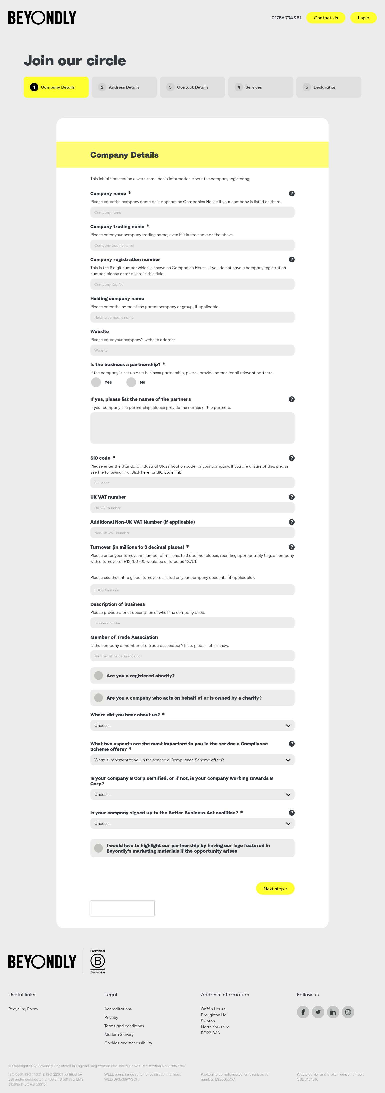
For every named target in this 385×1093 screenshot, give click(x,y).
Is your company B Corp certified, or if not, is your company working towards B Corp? (181, 780)
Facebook (303, 1012)
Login (363, 18)
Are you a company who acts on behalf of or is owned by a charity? (184, 698)
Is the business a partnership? (127, 364)
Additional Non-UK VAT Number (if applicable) (142, 522)
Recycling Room (23, 1008)
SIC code (102, 458)
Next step (275, 888)
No (135, 384)
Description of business (117, 604)
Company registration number (125, 259)
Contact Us (326, 18)
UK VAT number (108, 497)
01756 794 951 (286, 18)
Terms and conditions (124, 1025)
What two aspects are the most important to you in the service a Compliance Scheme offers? (179, 746)
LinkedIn (333, 1012)
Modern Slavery (119, 1034)
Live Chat (356, 1064)
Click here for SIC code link (156, 472)
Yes (101, 384)
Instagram (348, 1012)
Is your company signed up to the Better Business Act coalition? (166, 812)
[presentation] (122, 908)
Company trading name (119, 226)
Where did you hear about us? (127, 714)
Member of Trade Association (124, 637)
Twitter (318, 1012)
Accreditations (118, 1008)
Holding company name (117, 298)
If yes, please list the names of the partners (140, 399)
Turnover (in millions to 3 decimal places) (139, 547)
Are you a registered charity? (141, 675)
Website (99, 331)
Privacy (111, 1017)
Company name (110, 193)
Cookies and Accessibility (128, 1042)
